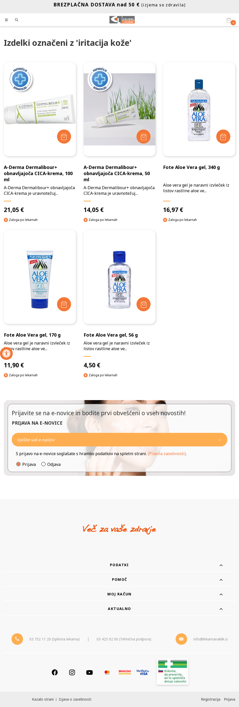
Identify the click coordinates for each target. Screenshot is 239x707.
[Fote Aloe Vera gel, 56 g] (120, 299)
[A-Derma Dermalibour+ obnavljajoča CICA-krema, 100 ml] (40, 137)
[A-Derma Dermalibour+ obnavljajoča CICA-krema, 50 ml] (120, 137)
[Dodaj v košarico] (64, 137)
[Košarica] (228, 20)
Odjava (54, 464)
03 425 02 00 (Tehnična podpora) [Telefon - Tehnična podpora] (124, 639)
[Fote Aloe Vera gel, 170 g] (40, 299)
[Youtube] (89, 672)
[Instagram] (72, 672)
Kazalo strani (43, 699)
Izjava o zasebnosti (75, 699)
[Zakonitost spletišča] (172, 672)
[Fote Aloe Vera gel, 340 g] (199, 137)
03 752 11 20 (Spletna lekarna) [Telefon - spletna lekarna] (54, 639)
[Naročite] (119, 439)
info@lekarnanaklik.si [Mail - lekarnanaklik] (211, 639)
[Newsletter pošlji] (219, 439)
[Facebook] (55, 672)
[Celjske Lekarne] (122, 20)
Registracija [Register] (210, 699)
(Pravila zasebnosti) (167, 453)
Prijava (29, 464)
